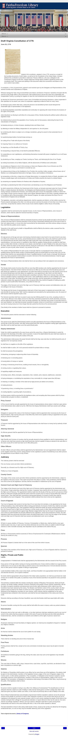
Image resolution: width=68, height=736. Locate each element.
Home (34, 728)
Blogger (37, 734)
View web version (34, 731)
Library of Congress (22, 713)
